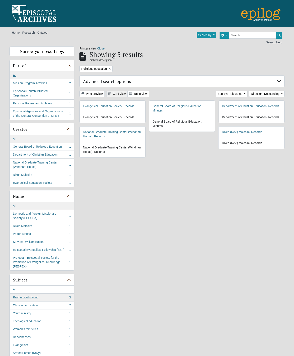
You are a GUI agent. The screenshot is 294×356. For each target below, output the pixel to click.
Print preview (92, 93)
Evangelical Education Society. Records (108, 106)
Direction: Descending (265, 93)
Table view (138, 93)
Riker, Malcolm (42, 176)
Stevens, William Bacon (42, 243)
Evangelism (42, 346)
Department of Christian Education (42, 155)
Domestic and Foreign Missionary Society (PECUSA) (42, 216)
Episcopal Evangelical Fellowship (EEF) (42, 250)
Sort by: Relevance (230, 93)
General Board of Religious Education (42, 147)
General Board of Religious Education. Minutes (177, 108)
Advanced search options (107, 81)
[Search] (252, 35)
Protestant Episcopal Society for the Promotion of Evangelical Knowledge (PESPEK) (42, 262)
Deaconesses (42, 338)
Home (16, 32)
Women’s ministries (42, 330)
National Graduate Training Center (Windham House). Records (112, 134)
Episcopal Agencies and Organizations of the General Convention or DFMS (42, 113)
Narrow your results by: (42, 51)
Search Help (274, 42)
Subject (20, 280)
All (14, 75)
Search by (205, 35)
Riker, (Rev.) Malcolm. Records (233, 132)
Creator (20, 129)
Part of (19, 65)
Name (18, 196)
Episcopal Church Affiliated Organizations (42, 93)
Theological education (42, 322)
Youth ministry (42, 314)
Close (101, 48)
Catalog (42, 32)
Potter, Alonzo (42, 235)
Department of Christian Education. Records (250, 106)
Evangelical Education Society (42, 183)
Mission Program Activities (42, 84)
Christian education (42, 306)
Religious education (42, 298)
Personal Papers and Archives (42, 104)
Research (28, 32)
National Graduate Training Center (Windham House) (42, 164)
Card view (117, 93)
